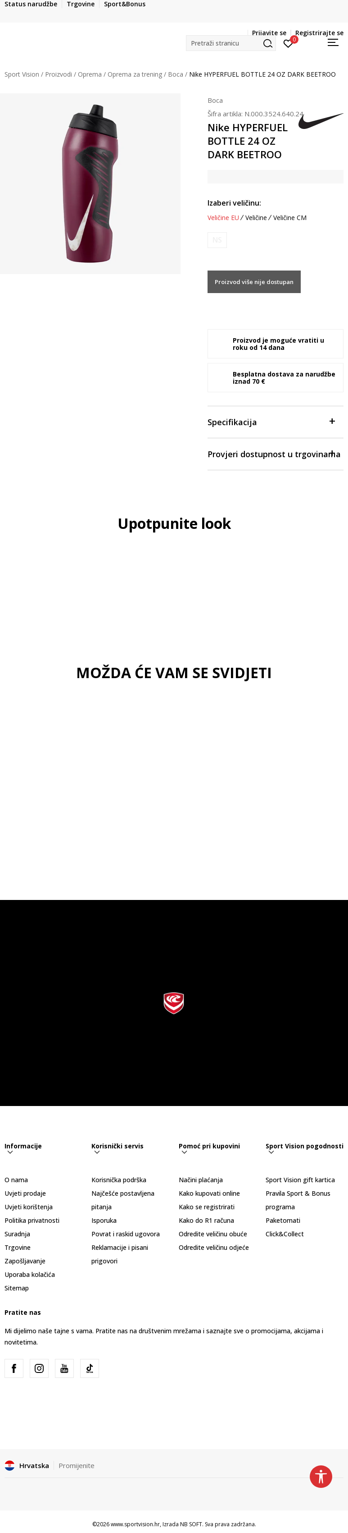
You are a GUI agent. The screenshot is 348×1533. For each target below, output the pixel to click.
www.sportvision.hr (135, 1524)
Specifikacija (271, 421)
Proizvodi (58, 74)
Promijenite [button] (77, 1465)
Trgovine (18, 1247)
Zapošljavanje (25, 1261)
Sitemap (17, 1288)
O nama (16, 1179)
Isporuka (104, 1220)
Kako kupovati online (209, 1193)
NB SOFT (191, 1524)
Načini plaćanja (201, 1179)
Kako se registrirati (207, 1207)
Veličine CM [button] (290, 217)
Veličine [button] (256, 217)
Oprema (90, 74)
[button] (231, 43)
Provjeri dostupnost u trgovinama (274, 453)
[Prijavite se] (288, 43)
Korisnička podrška (118, 1179)
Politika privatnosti (32, 1220)
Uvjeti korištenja (29, 1207)
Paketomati (283, 1220)
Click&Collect (285, 1234)
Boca (175, 74)
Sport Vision (22, 74)
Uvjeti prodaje (25, 1193)
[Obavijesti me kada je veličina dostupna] (217, 240)
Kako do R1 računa (206, 1220)
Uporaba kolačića (30, 1274)
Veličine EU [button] (223, 217)
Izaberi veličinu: (234, 203)
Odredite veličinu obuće (213, 1234)
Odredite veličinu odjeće (214, 1247)
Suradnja (17, 1234)
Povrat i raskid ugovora (125, 1234)
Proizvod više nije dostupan (254, 282)
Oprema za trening (135, 74)
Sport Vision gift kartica (300, 1179)
